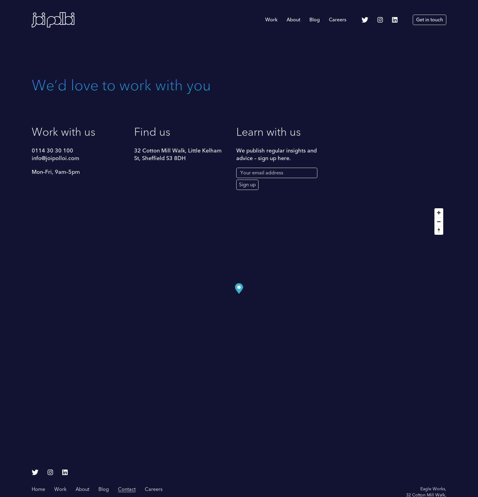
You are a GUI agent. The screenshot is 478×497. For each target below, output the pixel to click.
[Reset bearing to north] (438, 230)
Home (38, 489)
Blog (314, 19)
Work (271, 19)
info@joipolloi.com (55, 158)
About (293, 19)
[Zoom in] (438, 212)
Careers (337, 19)
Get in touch (429, 19)
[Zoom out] (438, 221)
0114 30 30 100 (52, 151)
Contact (127, 489)
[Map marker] (239, 289)
